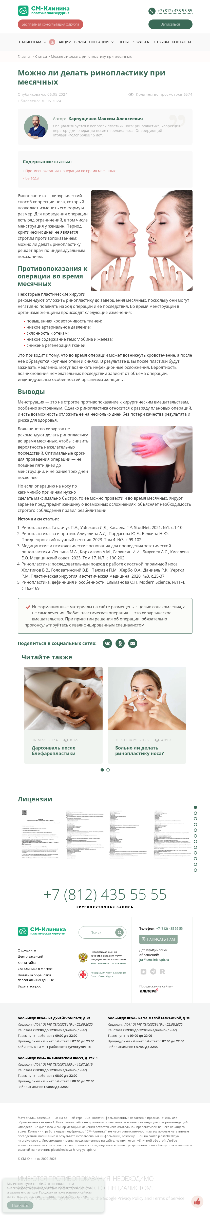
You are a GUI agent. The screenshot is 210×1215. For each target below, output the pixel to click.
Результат (141, 41)
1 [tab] (102, 770)
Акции (65, 41)
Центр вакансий (30, 956)
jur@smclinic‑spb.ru (154, 959)
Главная (25, 56)
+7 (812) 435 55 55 (175, 10)
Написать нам (161, 939)
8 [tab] (195, 847)
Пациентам (30, 41)
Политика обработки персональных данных (36, 977)
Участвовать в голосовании (108, 963)
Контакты (181, 41)
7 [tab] (195, 841)
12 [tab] (195, 870)
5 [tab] (195, 830)
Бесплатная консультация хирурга (50, 24)
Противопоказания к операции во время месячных (70, 170)
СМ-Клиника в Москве (35, 968)
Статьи (41, 56)
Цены (124, 41)
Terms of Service (168, 1198)
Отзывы (161, 41)
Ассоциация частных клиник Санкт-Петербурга (108, 974)
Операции (99, 41)
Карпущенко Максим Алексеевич (105, 119)
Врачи (80, 41)
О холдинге (27, 950)
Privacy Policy (130, 1198)
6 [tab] (195, 836)
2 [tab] (108, 770)
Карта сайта (27, 962)
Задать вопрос (29, 986)
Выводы (32, 178)
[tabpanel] (63, 715)
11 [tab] (195, 864)
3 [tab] (195, 818)
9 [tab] (195, 853)
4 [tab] (195, 824)
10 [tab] (195, 858)
